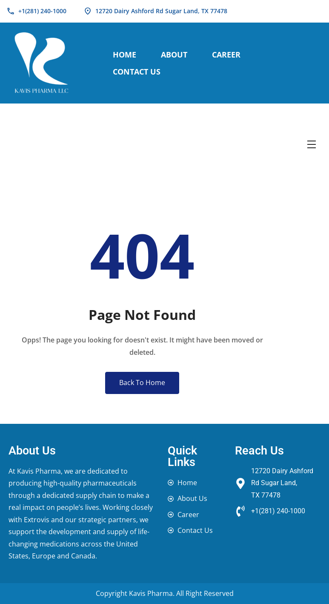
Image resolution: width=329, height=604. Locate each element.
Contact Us (136, 71)
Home (124, 54)
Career (226, 54)
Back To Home (142, 382)
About (174, 54)
